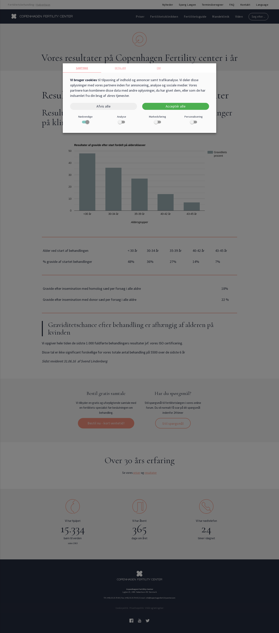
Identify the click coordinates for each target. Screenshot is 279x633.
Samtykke (82, 68)
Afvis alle (103, 106)
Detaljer (120, 68)
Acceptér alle (176, 106)
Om (159, 68)
